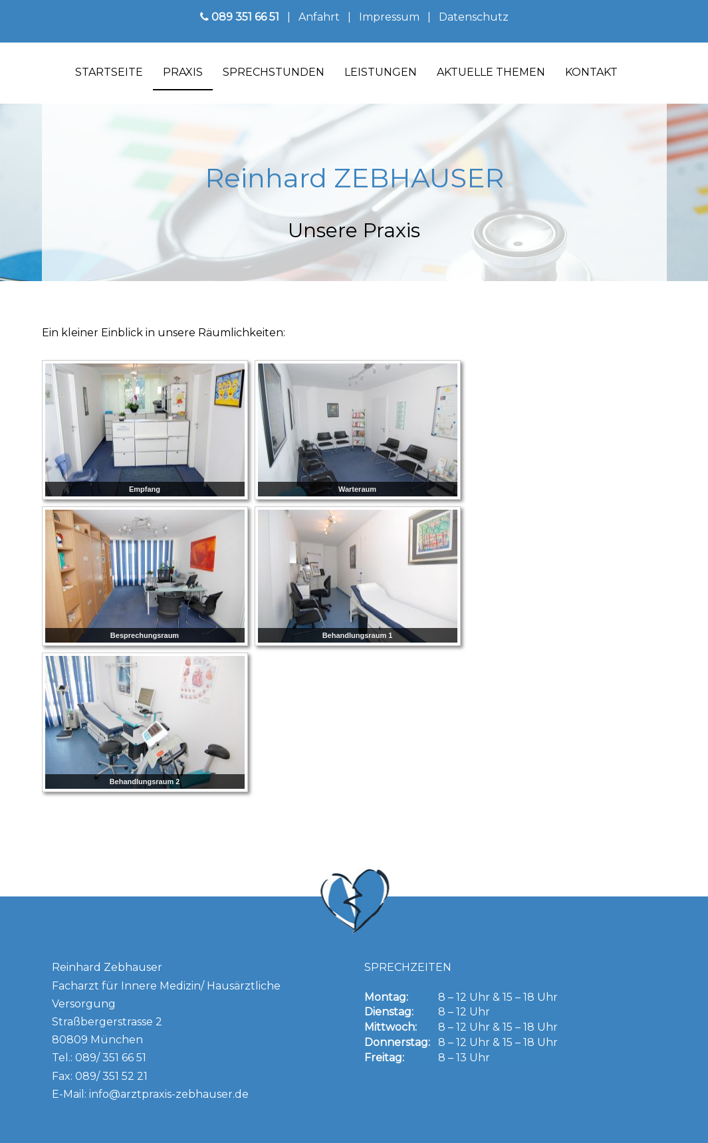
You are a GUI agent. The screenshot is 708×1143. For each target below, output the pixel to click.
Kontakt (591, 72)
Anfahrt (318, 17)
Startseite (109, 72)
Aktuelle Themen (491, 72)
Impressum (389, 17)
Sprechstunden (273, 72)
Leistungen (380, 72)
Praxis (183, 72)
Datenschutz (474, 17)
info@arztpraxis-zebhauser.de (169, 1094)
